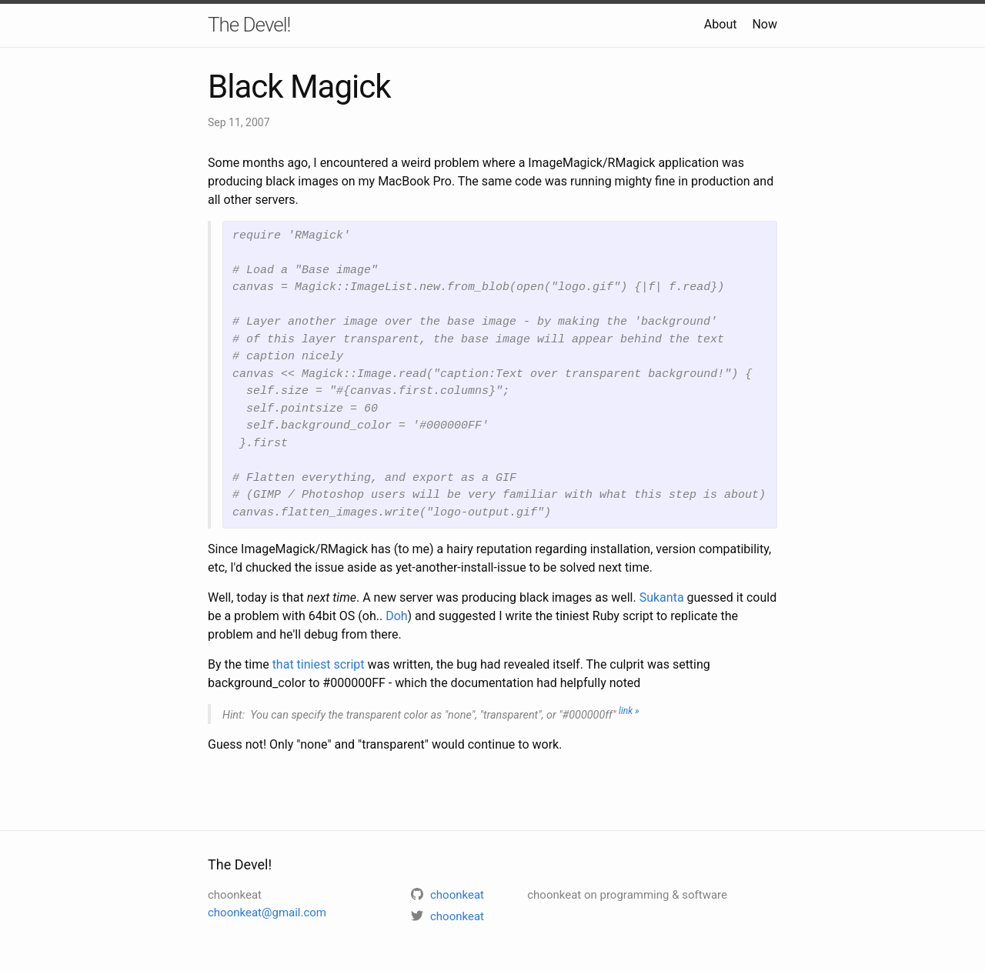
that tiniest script (318, 664)
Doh (396, 616)
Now (764, 24)
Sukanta (661, 597)
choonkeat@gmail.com (267, 912)
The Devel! (249, 24)
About (720, 24)
